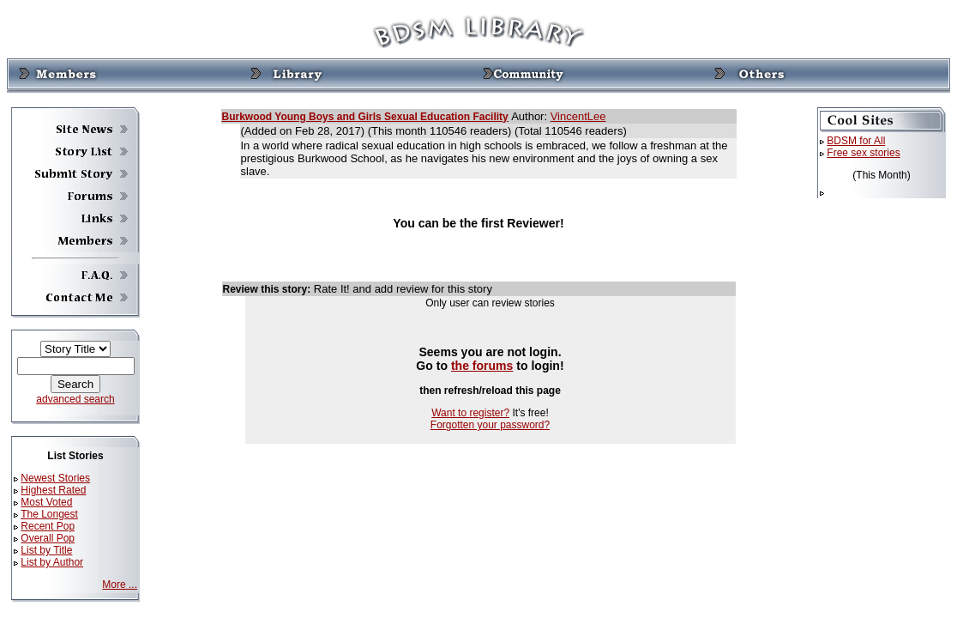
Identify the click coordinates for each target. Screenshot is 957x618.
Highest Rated (53, 490)
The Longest (49, 514)
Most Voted (46, 502)
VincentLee (578, 116)
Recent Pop (48, 526)
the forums (482, 366)
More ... (119, 585)
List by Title (46, 550)
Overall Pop (48, 538)
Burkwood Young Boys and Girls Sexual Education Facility (365, 117)
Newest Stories (55, 478)
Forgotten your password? (490, 425)
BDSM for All (856, 141)
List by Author (52, 562)
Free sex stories (863, 153)
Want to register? (470, 413)
